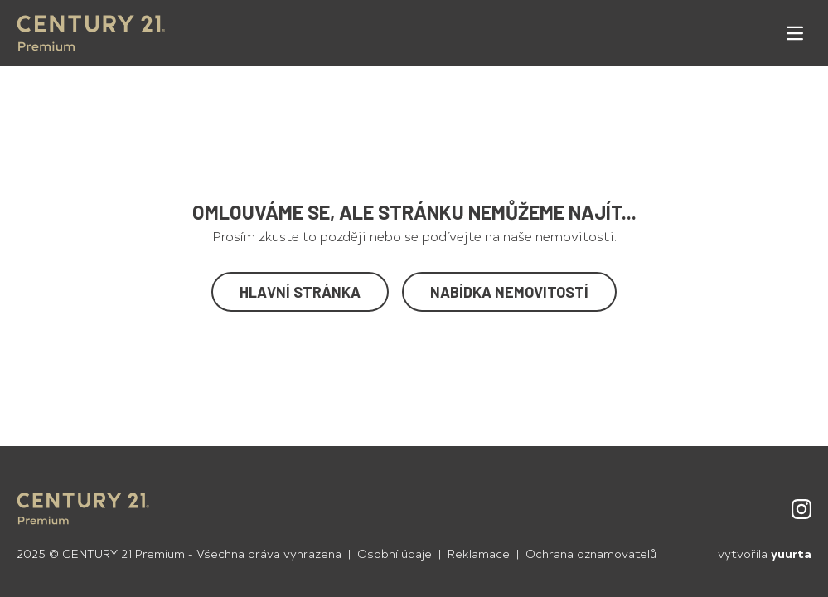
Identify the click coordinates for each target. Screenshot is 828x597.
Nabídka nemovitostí (509, 292)
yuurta (791, 553)
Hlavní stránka (300, 292)
